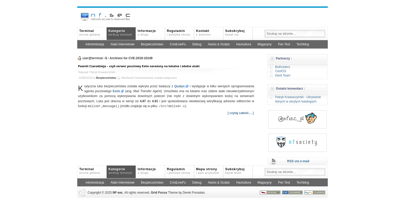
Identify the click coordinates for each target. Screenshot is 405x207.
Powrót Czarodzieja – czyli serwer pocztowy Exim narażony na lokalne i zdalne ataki (139, 66)
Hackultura (243, 44)
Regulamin (178, 32)
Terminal (89, 32)
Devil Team (282, 75)
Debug (196, 44)
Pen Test (284, 44)
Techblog (303, 44)
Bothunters (282, 67)
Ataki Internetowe (123, 44)
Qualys (179, 86)
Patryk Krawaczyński (289, 97)
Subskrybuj (235, 32)
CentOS (280, 71)
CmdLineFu (178, 44)
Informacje (147, 32)
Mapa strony (207, 170)
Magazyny (265, 44)
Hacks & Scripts (219, 44)
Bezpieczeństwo (152, 44)
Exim (116, 91)
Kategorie (120, 32)
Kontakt (203, 32)
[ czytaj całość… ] (241, 113)
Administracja (94, 44)
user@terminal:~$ (94, 58)
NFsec (118, 192)
